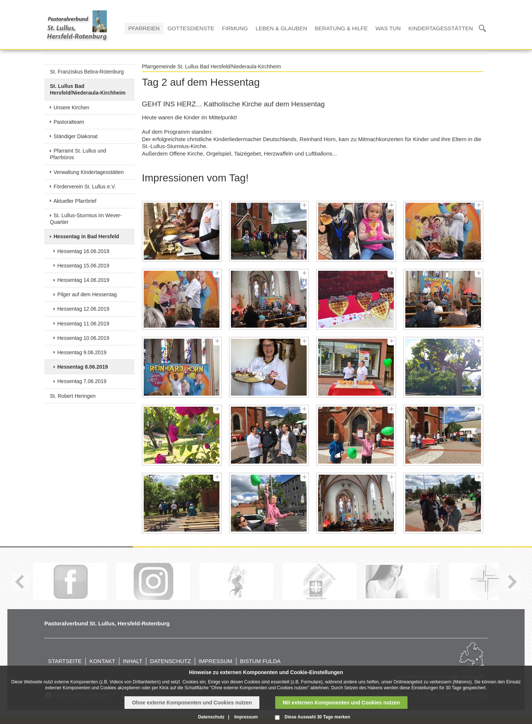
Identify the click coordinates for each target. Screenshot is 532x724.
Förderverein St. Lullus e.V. (85, 186)
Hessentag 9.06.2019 (81, 352)
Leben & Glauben (281, 28)
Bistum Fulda (260, 661)
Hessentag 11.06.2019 (83, 324)
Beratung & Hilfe (341, 28)
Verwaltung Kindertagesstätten (89, 172)
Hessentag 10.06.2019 (83, 338)
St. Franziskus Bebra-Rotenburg (87, 72)
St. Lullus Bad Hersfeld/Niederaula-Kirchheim (88, 89)
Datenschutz (170, 661)
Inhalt (132, 661)
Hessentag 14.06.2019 (83, 280)
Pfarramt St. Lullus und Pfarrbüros (78, 154)
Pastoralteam (69, 122)
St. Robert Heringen (73, 396)
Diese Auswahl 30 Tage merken (317, 717)
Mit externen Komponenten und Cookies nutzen (341, 703)
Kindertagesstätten (441, 28)
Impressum (215, 661)
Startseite (65, 661)
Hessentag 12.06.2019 (83, 309)
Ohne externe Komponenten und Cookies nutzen (192, 703)
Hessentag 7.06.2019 (81, 381)
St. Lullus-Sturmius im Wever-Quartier (86, 218)
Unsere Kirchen (71, 107)
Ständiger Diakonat (76, 136)
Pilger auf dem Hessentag (87, 294)
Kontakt (102, 661)
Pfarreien (144, 28)
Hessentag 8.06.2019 (82, 367)
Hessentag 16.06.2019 (83, 251)
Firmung (235, 28)
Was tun (387, 28)
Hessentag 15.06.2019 (83, 266)
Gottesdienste (190, 28)
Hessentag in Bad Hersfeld (86, 236)
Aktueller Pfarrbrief (75, 201)
